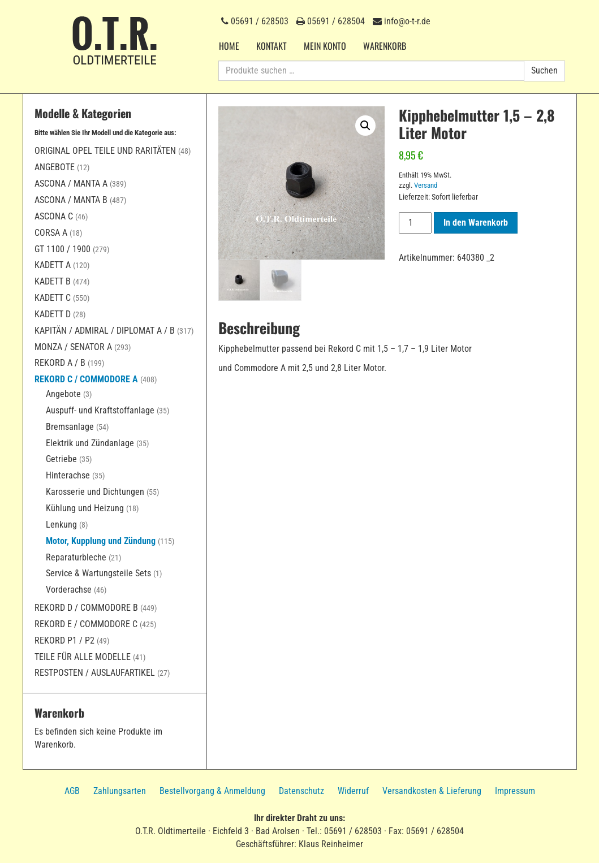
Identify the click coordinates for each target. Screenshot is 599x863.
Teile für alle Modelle (83, 656)
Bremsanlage (70, 426)
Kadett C (53, 297)
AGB (72, 791)
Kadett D (53, 314)
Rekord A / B (60, 362)
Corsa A (51, 232)
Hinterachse (68, 475)
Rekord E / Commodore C (86, 624)
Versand (425, 185)
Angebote (55, 167)
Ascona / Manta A (71, 183)
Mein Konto (325, 46)
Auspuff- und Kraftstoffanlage (100, 410)
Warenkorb (384, 46)
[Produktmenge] (415, 223)
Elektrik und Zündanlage (90, 443)
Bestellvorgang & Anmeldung (212, 791)
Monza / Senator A (73, 347)
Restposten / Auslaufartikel (95, 672)
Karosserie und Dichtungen (95, 491)
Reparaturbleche (76, 557)
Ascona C (54, 216)
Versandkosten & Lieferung (431, 791)
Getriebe (61, 459)
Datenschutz (301, 791)
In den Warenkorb (475, 222)
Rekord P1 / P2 (64, 640)
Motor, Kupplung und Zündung (101, 541)
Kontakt (271, 46)
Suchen (544, 70)
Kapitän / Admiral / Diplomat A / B (105, 330)
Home (229, 46)
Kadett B (53, 281)
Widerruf (353, 791)
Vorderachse (69, 589)
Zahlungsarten (119, 791)
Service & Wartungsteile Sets (98, 573)
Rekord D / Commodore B (86, 607)
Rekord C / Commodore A (86, 379)
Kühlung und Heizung (85, 508)
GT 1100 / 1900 (63, 249)
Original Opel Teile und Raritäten (105, 150)
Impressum (515, 791)
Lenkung (61, 524)
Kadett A (53, 265)
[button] (365, 125)
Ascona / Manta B (71, 200)
